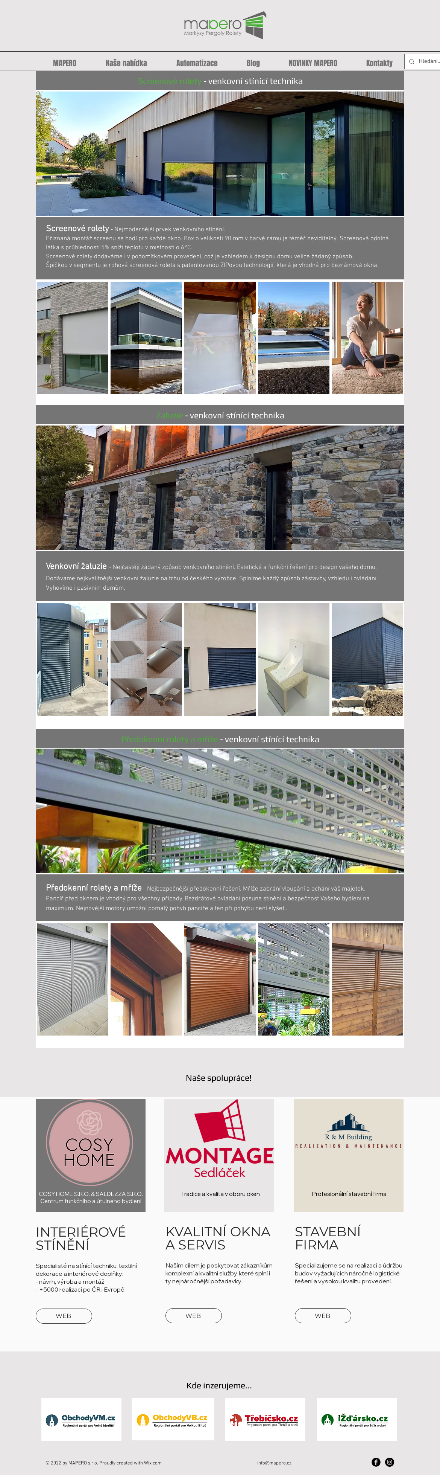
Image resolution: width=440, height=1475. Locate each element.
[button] (220, 154)
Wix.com (153, 1463)
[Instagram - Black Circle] (389, 1462)
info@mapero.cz (274, 1463)
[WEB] (64, 1316)
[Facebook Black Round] (376, 1462)
